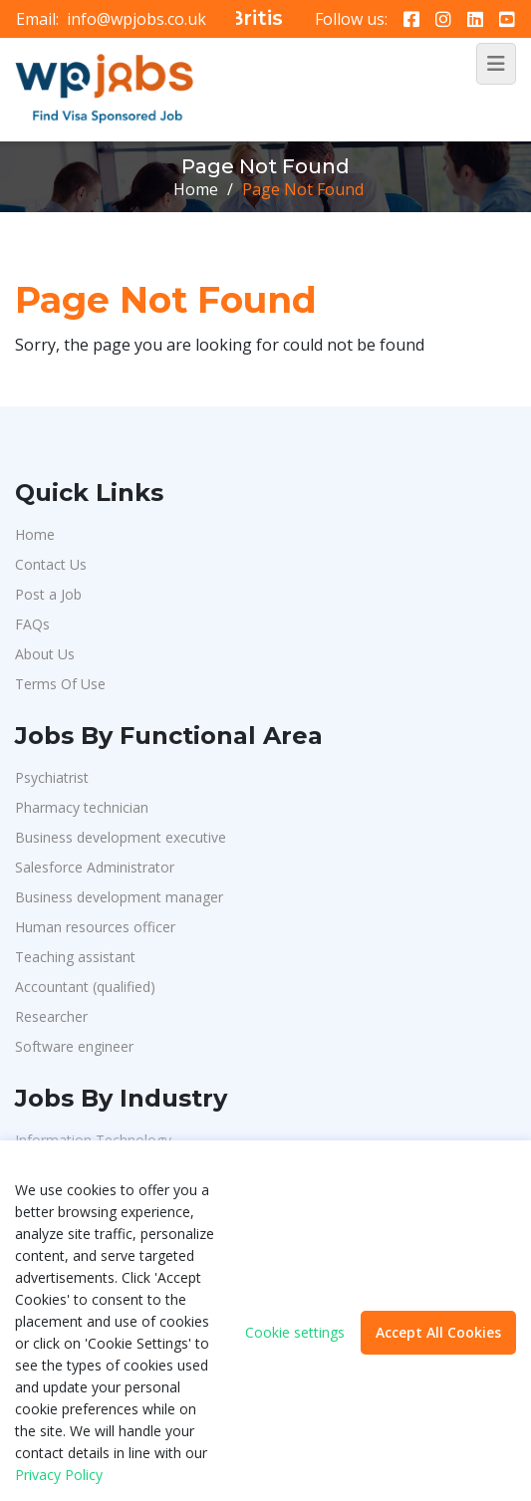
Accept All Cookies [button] (438, 1332)
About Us (45, 653)
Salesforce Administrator (94, 867)
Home (195, 189)
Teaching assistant (75, 956)
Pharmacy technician (81, 807)
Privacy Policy (59, 1474)
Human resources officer (95, 926)
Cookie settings (295, 1333)
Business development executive (120, 837)
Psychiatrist (52, 777)
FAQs (32, 624)
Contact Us (51, 564)
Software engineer (74, 1046)
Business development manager (119, 896)
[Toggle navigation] (496, 64)
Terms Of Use (60, 683)
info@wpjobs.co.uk (136, 19)
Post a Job (48, 594)
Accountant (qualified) (85, 986)
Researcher (51, 1016)
